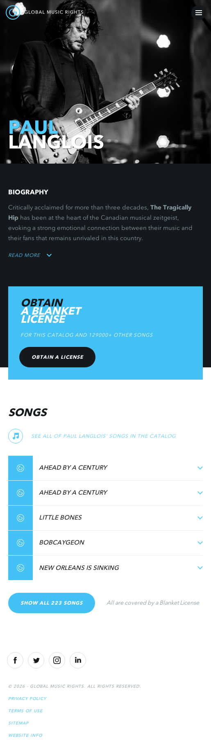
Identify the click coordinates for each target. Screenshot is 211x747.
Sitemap (18, 723)
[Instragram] (57, 660)
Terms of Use (25, 710)
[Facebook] (15, 660)
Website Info (25, 735)
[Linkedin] (78, 660)
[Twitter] (36, 660)
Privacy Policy (27, 698)
